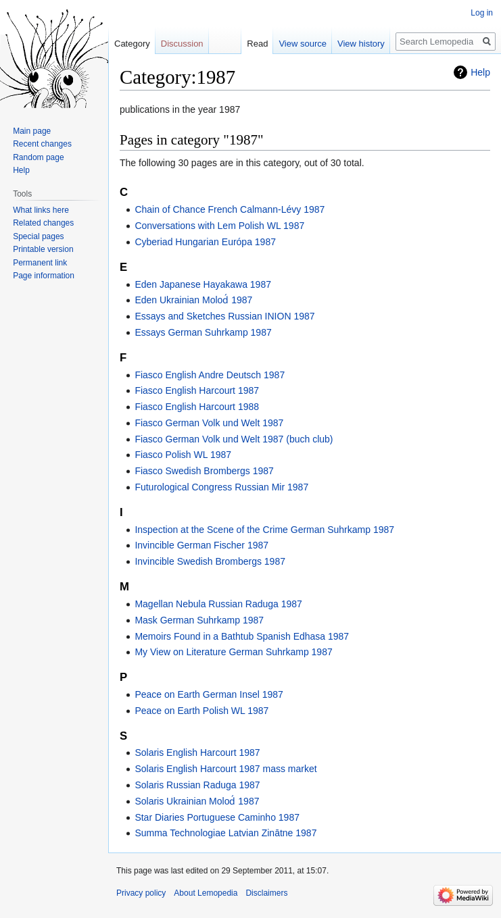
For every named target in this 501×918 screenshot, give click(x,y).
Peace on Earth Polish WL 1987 (201, 710)
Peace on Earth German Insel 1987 (209, 694)
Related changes (43, 223)
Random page (38, 157)
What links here (41, 210)
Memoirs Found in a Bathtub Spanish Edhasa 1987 (242, 636)
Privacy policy (141, 893)
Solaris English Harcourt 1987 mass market (225, 768)
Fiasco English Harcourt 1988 (197, 406)
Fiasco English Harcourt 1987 (197, 390)
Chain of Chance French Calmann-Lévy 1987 (230, 209)
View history (361, 44)
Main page (32, 131)
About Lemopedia (205, 893)
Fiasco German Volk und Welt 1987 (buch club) (234, 439)
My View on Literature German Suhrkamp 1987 (233, 651)
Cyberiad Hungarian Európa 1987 (205, 241)
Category (132, 44)
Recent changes (42, 144)
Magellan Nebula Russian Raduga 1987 (218, 603)
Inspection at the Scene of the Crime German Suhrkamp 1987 (264, 529)
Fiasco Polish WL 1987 (183, 454)
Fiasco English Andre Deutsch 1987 (210, 374)
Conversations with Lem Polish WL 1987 (219, 225)
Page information (43, 275)
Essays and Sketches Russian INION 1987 (224, 316)
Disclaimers (266, 893)
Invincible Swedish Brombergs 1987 (210, 561)
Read (257, 44)
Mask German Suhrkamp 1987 (199, 620)
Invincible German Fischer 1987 (201, 545)
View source (303, 44)
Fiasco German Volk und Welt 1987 (209, 422)
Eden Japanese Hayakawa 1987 (203, 284)
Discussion (182, 44)
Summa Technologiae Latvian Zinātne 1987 (225, 832)
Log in (482, 13)
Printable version (43, 249)
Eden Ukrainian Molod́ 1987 (193, 300)
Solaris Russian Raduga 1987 (197, 785)
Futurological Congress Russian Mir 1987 (221, 487)
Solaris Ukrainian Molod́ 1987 (197, 801)
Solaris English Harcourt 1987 (197, 752)
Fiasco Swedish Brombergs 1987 (204, 470)
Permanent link (40, 262)
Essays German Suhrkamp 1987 (203, 332)
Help (480, 72)
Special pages (38, 236)
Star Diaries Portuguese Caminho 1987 (217, 817)
